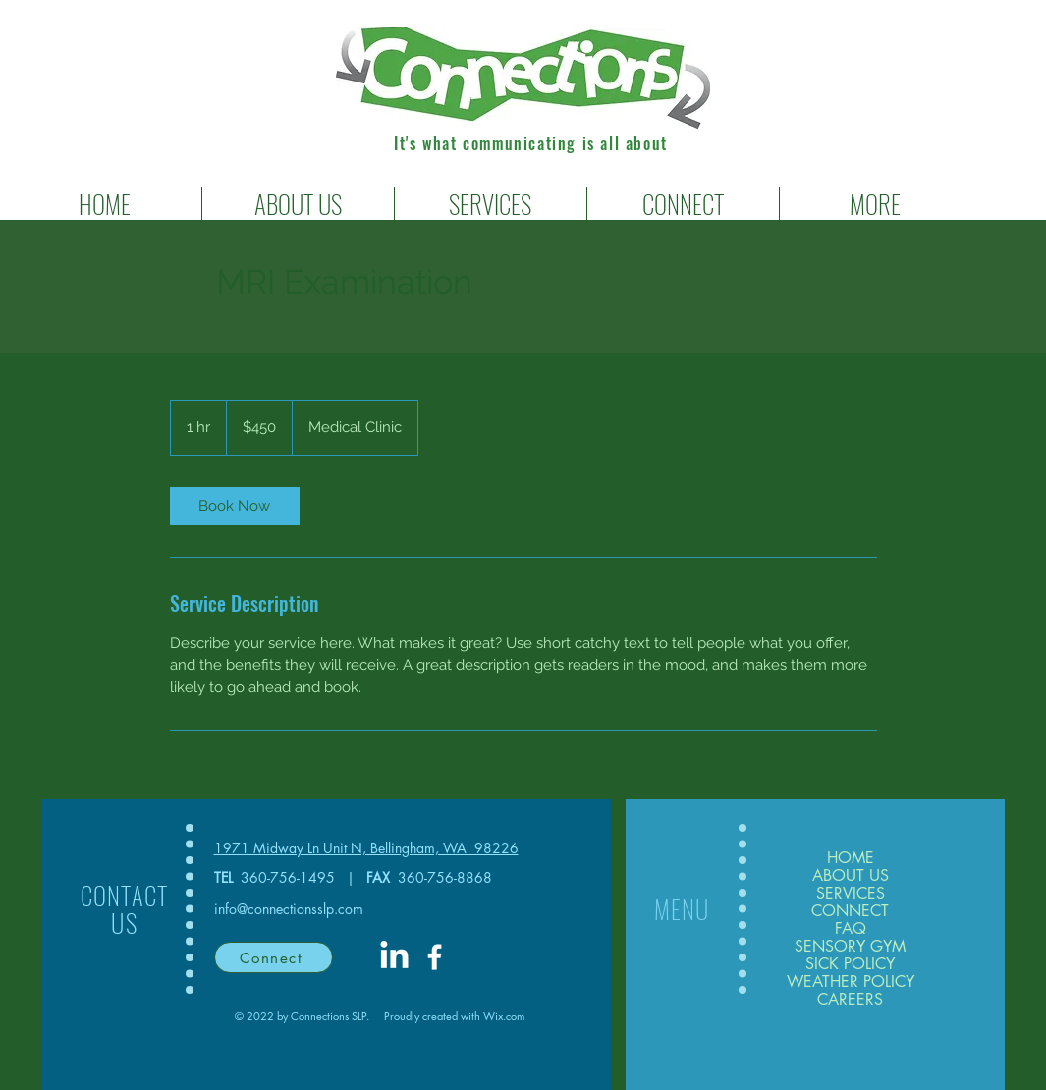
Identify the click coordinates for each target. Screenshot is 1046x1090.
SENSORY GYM (850, 946)
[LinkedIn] (394, 957)
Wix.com (503, 1015)
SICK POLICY (850, 964)
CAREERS (850, 999)
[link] (235, 506)
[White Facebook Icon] (434, 957)
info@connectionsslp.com (288, 908)
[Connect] (273, 957)
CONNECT (850, 911)
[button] (490, 204)
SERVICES (850, 893)
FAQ (850, 929)
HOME (850, 858)
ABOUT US (850, 876)
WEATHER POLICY (850, 982)
